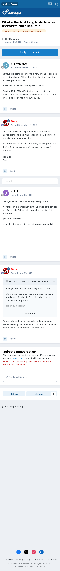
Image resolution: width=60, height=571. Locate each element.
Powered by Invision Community (30, 566)
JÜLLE (15, 191)
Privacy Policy (23, 559)
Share (14, 393)
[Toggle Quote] (7, 281)
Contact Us (39, 559)
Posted (24, 67)
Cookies (52, 559)
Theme (8, 559)
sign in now (18, 358)
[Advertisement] (30, 443)
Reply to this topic (30, 52)
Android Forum (31, 42)
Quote (13, 109)
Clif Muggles (12, 39)
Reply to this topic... (17, 377)
